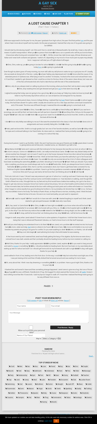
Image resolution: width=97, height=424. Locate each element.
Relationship (22, 375)
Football (74, 375)
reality (84, 272)
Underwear (49, 371)
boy (39, 67)
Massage (86, 371)
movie (16, 246)
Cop (9, 380)
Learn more (48, 421)
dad (29, 227)
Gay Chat (57, 14)
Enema (88, 397)
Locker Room (84, 380)
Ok (56, 421)
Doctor (49, 384)
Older (76, 371)
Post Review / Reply (65, 328)
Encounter (63, 380)
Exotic (74, 393)
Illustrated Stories (47, 8)
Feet (19, 371)
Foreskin (52, 380)
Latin (42, 380)
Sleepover (63, 393)
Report (45, 33)
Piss (68, 371)
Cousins (9, 397)
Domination (56, 397)
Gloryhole (84, 393)
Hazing (43, 402)
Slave (79, 384)
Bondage (78, 397)
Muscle (10, 371)
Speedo (34, 393)
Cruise (53, 393)
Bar (68, 366)
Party (10, 375)
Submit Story (82, 14)
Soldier (11, 393)
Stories (37, 14)
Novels (53, 402)
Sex (28, 366)
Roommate (10, 389)
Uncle (49, 389)
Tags (47, 14)
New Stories (13, 14)
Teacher (85, 375)
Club (73, 380)
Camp (26, 380)
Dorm (21, 389)
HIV (48, 375)
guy (82, 40)
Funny (65, 375)
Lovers (29, 384)
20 (29, 33)
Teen (59, 371)
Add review (36, 33)
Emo (75, 366)
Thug (45, 397)
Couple (84, 366)
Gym (32, 375)
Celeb (88, 384)
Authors (26, 14)
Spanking (68, 389)
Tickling (87, 389)
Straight (59, 384)
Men (20, 366)
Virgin (40, 389)
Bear (56, 375)
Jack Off (70, 384)
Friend (52, 366)
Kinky (44, 393)
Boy (60, 366)
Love (43, 366)
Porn (40, 375)
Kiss (35, 366)
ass (59, 89)
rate (40, 301)
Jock (17, 380)
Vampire (20, 397)
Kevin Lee (62, 33)
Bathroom (37, 371)
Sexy (27, 371)
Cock (11, 366)
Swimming (10, 384)
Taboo (67, 397)
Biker (37, 397)
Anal (34, 380)
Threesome (23, 393)
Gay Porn (68, 14)
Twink (57, 389)
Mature (30, 389)
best (63, 100)
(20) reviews (32, 301)
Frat (29, 397)
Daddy (78, 389)
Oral (20, 384)
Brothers (39, 384)
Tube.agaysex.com (63, 414)
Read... (91, 356)
